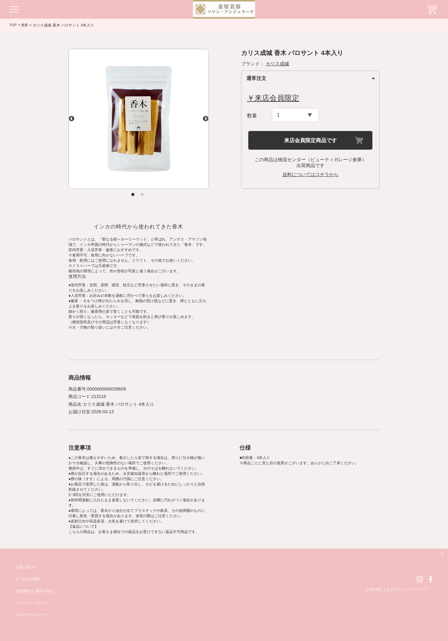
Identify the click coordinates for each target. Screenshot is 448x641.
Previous (71, 119)
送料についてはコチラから (310, 174)
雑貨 (25, 25)
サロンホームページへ (34, 614)
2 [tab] (142, 194)
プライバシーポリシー (34, 603)
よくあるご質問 (29, 579)
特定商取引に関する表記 (36, 591)
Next (206, 119)
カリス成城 (277, 63)
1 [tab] (132, 194)
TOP (13, 25)
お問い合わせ (27, 567)
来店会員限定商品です (310, 140)
